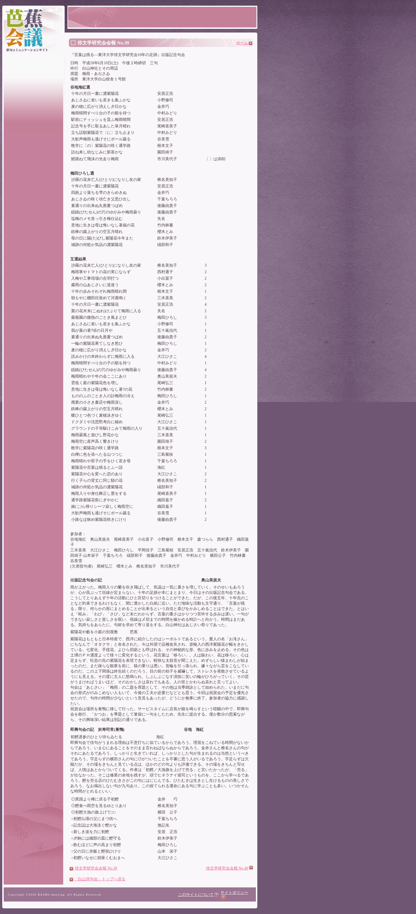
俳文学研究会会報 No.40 (227, 868)
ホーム (244, 43)
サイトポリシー (234, 895)
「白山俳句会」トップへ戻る (97, 879)
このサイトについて (198, 894)
